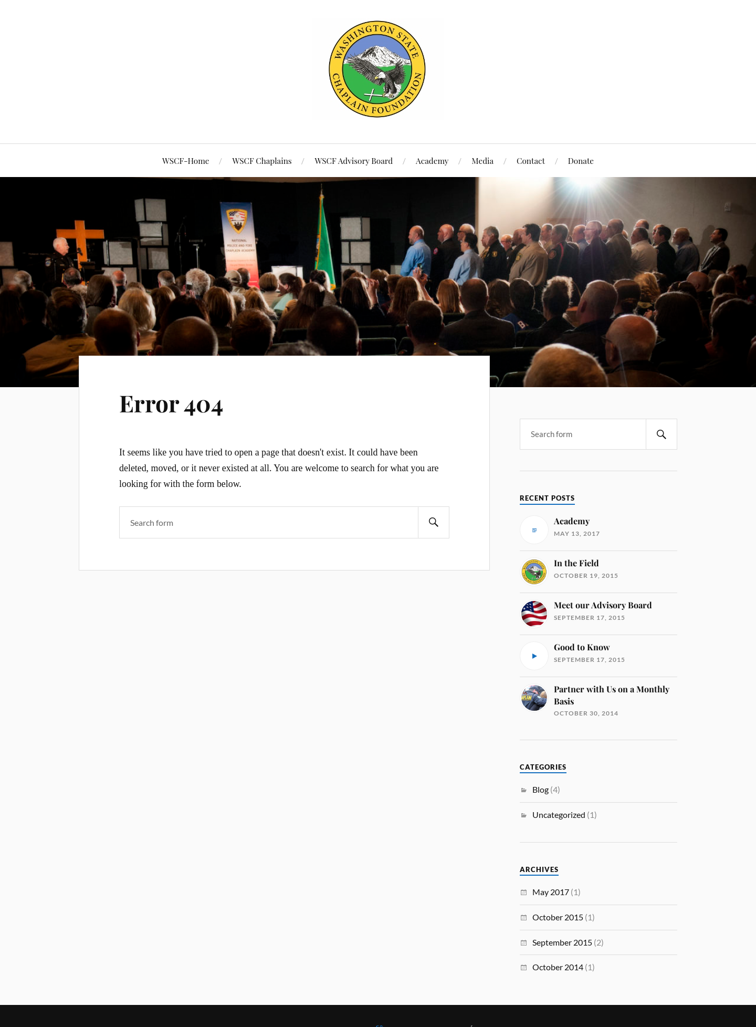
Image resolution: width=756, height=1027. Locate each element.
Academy (432, 160)
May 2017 (550, 892)
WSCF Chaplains (261, 160)
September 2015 (562, 942)
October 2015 (557, 917)
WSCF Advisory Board (353, 160)
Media (482, 160)
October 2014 (557, 967)
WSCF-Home (185, 160)
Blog (540, 789)
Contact (531, 160)
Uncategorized (558, 814)
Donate (581, 160)
